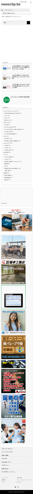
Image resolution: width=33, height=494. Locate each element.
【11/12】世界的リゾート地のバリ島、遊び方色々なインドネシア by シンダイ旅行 (20, 77)
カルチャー (6, 122)
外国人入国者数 (7, 175)
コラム (5, 136)
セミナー (6, 117)
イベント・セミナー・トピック (10, 110)
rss (21, 2)
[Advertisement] (16, 43)
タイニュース (4, 477)
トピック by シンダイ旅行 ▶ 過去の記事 (19, 96)
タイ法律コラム (7, 138)
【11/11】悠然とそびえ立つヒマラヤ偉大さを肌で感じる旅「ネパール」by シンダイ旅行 (20, 86)
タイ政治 (6, 145)
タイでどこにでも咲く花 (9, 126)
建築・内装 (7, 170)
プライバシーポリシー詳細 (7, 451)
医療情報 (6, 163)
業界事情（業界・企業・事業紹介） (11, 168)
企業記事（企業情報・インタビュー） (11, 161)
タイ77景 (6, 124)
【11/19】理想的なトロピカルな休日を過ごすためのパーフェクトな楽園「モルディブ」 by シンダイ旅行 (21, 67)
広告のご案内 (4, 458)
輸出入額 (6, 179)
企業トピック (7, 120)
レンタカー (6, 159)
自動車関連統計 (7, 177)
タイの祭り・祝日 (7, 131)
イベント (6, 115)
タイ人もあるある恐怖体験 (9, 133)
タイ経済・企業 (7, 149)
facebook (26, 2)
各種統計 (5, 172)
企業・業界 (6, 152)
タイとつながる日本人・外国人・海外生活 (12, 129)
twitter (23, 2)
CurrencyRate (4, 203)
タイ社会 (6, 147)
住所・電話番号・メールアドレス (8, 471)
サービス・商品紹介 (8, 156)
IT (4, 154)
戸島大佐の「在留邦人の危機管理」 (11, 140)
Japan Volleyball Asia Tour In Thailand (11, 113)
